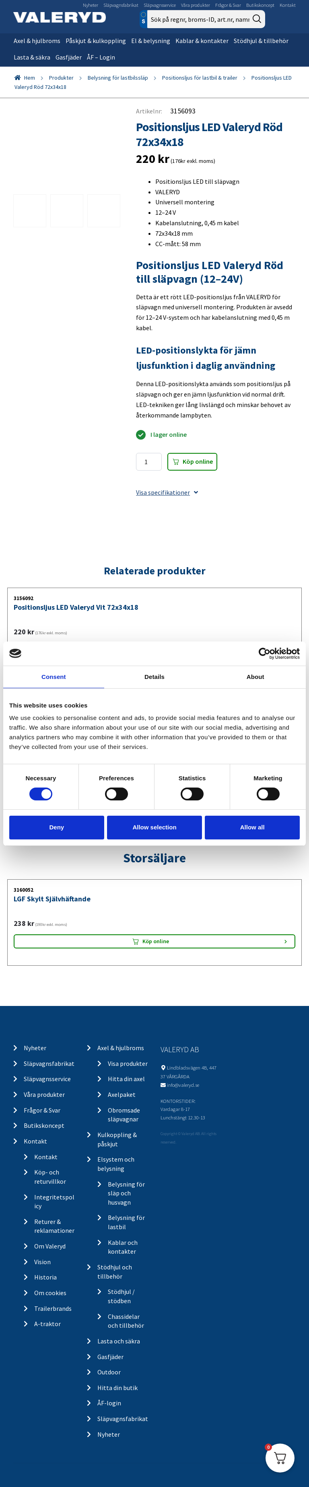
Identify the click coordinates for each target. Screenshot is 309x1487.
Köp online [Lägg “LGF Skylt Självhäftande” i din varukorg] (155, 941)
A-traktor (47, 1324)
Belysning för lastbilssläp (118, 77)
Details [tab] (154, 676)
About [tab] (255, 676)
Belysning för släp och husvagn (126, 1193)
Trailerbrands (53, 1308)
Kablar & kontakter (202, 41)
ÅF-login (109, 1403)
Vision (42, 1262)
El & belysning (150, 41)
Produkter (61, 77)
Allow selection (154, 827)
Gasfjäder (69, 57)
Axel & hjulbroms (37, 41)
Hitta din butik (117, 1388)
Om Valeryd (50, 1246)
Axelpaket (122, 1094)
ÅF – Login (101, 57)
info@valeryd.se (183, 1085)
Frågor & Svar (228, 5)
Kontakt (288, 5)
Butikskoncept (260, 5)
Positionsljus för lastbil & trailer (199, 77)
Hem (29, 77)
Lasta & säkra (32, 57)
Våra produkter (195, 5)
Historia (45, 1277)
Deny (56, 827)
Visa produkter (128, 1063)
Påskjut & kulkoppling (96, 41)
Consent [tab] (53, 676)
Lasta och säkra (118, 1341)
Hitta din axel (126, 1079)
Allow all (252, 827)
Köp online (198, 461)
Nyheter (90, 5)
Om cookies (50, 1293)
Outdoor (109, 1372)
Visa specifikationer (167, 492)
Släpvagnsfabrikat (120, 5)
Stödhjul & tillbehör (261, 41)
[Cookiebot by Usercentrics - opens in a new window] (264, 653)
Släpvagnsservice (160, 5)
